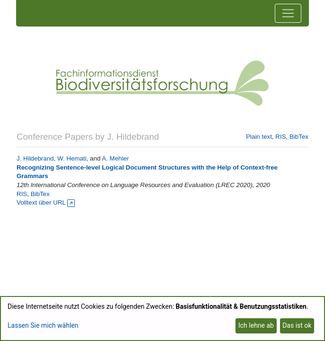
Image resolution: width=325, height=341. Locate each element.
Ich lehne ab (256, 325)
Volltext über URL (46, 202)
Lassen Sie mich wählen (43, 325)
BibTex (298, 136)
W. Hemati (71, 158)
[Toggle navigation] (288, 13)
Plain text (259, 136)
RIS (280, 136)
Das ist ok (296, 325)
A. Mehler (115, 158)
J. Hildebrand (35, 158)
